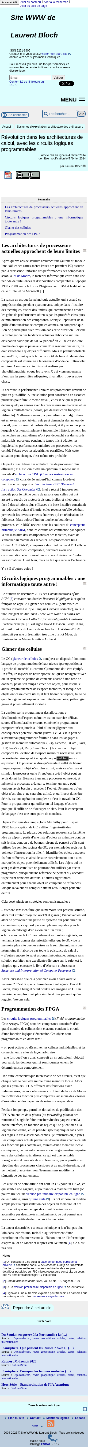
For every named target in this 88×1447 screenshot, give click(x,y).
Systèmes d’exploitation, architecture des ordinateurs (50, 126)
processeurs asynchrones (48, 1296)
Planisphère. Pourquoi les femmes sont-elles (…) (36, 1371)
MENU (69, 99)
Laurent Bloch (73, 166)
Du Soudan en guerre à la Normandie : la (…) (34, 1334)
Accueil (6, 126)
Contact (34, 1418)
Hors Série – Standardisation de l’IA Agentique (35, 1384)
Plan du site (15, 1418)
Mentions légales (56, 1418)
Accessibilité (9, 2)
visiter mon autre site (55, 53)
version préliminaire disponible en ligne (53, 1194)
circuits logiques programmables (29, 1018)
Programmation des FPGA (23, 234)
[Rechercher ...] (59, 114)
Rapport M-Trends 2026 (18, 1361)
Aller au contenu (30, 2)
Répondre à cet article (32, 1308)
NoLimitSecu (19, 1365)
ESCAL (46, 1444)
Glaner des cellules (18, 227)
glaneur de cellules (25, 659)
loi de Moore (21, 276)
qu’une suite (37, 1199)
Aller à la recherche (56, 2)
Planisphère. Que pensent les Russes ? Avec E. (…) (37, 1348)
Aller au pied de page (33, 5)
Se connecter (17, 115)
